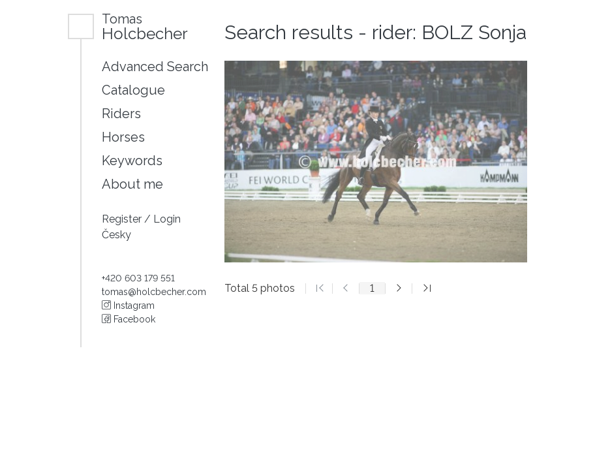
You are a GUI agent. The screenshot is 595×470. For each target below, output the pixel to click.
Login (167, 219)
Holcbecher (145, 26)
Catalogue (133, 90)
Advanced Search (155, 66)
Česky (116, 234)
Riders (121, 113)
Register (123, 219)
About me (132, 184)
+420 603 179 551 (138, 278)
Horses (123, 137)
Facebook (128, 319)
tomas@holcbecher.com (154, 292)
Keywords (132, 160)
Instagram (128, 305)
